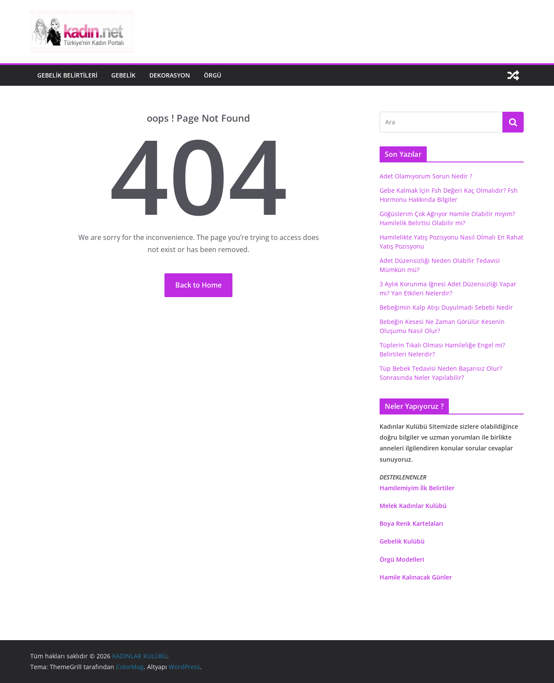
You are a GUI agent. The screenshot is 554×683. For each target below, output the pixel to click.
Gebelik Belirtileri (67, 75)
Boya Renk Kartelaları (411, 523)
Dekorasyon (169, 75)
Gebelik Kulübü (402, 541)
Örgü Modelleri (402, 559)
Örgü (212, 75)
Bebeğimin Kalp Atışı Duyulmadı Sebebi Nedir (446, 307)
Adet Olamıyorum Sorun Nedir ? (426, 176)
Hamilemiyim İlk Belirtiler (417, 488)
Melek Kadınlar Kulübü (413, 506)
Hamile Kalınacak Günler (416, 577)
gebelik (123, 75)
